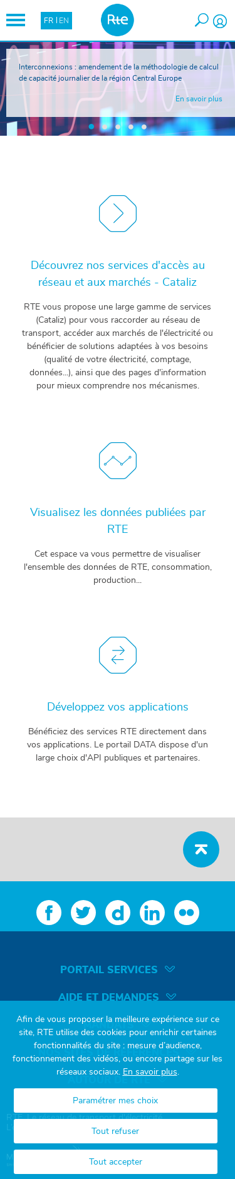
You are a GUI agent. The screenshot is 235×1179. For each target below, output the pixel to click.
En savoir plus (150, 1072)
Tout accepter (115, 1162)
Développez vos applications (118, 707)
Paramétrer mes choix (115, 1100)
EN (64, 20)
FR (48, 20)
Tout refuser (115, 1131)
